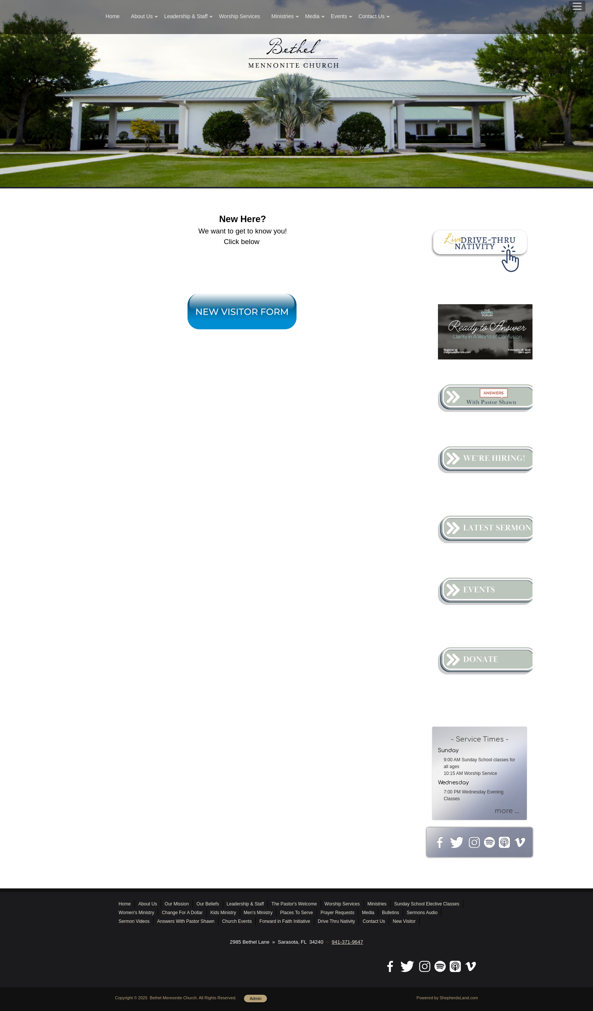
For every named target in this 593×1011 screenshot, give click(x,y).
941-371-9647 (347, 942)
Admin (255, 998)
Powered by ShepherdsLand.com (447, 997)
